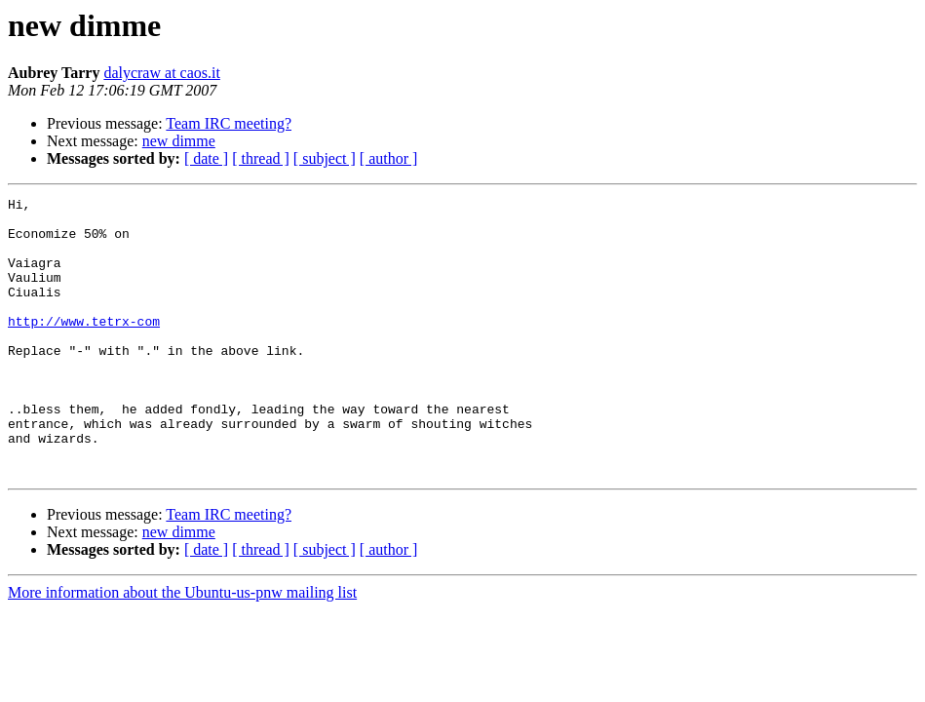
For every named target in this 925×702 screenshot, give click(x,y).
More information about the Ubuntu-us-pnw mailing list (182, 648)
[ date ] (206, 158)
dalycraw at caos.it (161, 72)
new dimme (178, 141)
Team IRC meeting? (228, 123)
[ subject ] (324, 158)
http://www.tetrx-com (84, 347)
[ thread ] (260, 158)
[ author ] (389, 158)
